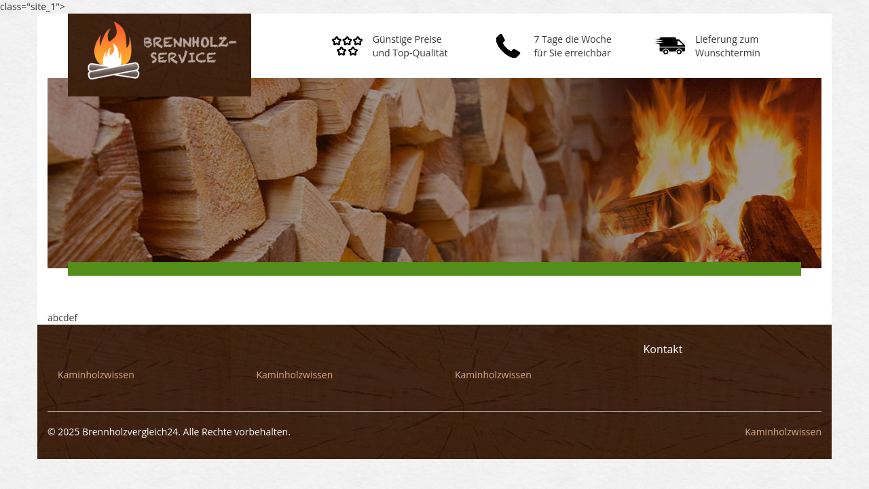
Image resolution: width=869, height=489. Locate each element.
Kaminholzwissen (439, 268)
